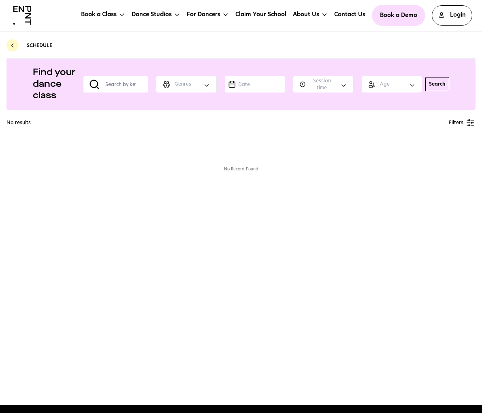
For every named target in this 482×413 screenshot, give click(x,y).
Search (437, 83)
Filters (462, 123)
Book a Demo (398, 15)
